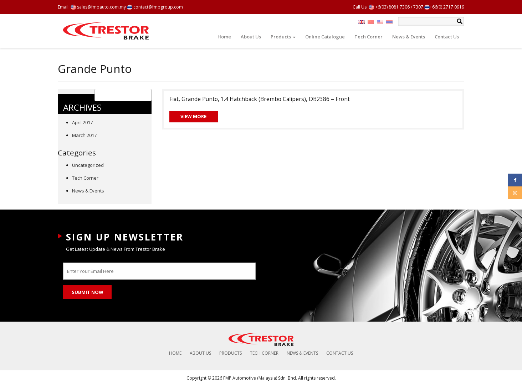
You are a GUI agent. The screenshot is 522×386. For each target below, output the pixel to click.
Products (283, 36)
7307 (418, 7)
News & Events (408, 36)
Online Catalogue (325, 36)
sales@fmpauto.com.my (98, 7)
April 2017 (82, 122)
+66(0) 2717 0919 (444, 7)
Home (224, 36)
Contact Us (447, 36)
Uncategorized (88, 165)
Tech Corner (368, 36)
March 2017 (84, 135)
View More (193, 116)
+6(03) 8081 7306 (389, 7)
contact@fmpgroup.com (155, 7)
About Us (251, 36)
